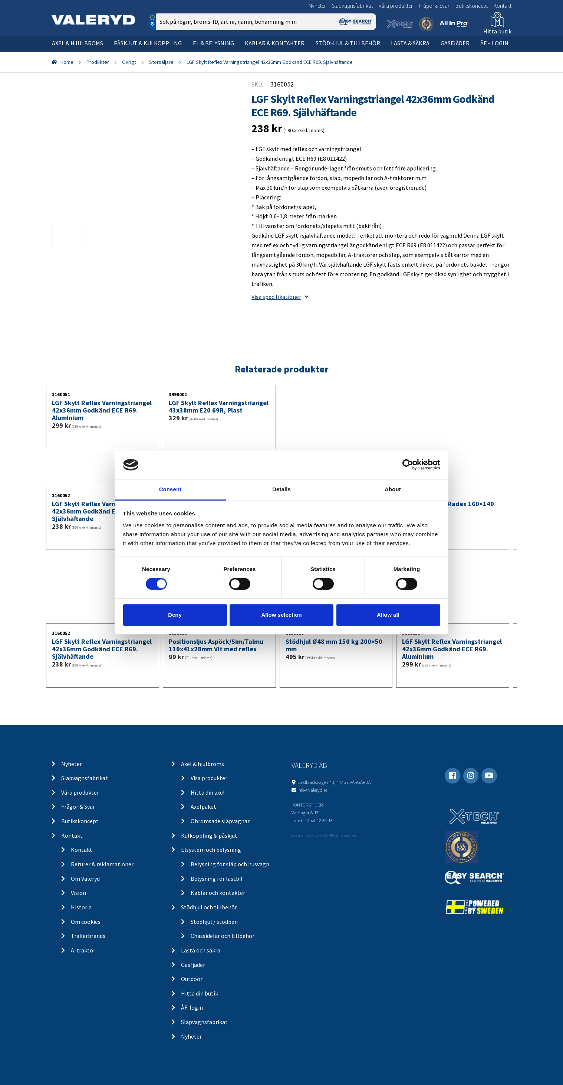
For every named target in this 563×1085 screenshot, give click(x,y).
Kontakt (502, 5)
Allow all (388, 615)
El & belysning (213, 43)
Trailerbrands (88, 935)
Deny (175, 615)
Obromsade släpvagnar (220, 821)
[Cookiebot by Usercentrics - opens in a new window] (407, 464)
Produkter (97, 62)
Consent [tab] (170, 489)
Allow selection (281, 615)
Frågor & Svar (434, 5)
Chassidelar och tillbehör (222, 935)
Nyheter (317, 5)
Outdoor (192, 979)
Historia (81, 907)
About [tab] (393, 489)
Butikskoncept (471, 5)
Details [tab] (281, 489)
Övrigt (129, 62)
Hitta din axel (208, 792)
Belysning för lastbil (217, 878)
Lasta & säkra (410, 43)
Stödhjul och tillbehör (209, 907)
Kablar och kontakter (218, 892)
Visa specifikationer (280, 296)
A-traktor (83, 950)
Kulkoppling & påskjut (209, 835)
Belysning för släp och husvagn (230, 864)
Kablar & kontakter (274, 43)
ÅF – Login (494, 43)
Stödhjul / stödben (214, 921)
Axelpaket (203, 806)
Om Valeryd (85, 878)
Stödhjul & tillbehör (348, 43)
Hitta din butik (199, 993)
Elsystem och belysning (211, 849)
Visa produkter (209, 778)
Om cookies (86, 921)
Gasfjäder (455, 43)
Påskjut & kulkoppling (148, 43)
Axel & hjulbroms (77, 43)
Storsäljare (161, 62)
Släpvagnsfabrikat (352, 5)
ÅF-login (192, 1007)
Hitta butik (497, 31)
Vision (78, 892)
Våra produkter (396, 5)
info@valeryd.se (312, 790)
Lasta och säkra (200, 950)
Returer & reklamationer (102, 864)
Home (66, 62)
